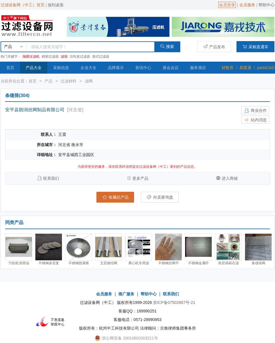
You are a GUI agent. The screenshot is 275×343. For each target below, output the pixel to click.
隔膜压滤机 (31, 56)
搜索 (167, 46)
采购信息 (61, 67)
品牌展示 (116, 67)
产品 (48, 81)
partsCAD (265, 67)
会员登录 (227, 5)
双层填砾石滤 (228, 263)
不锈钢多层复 (49, 263)
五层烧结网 (108, 263)
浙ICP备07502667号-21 (174, 302)
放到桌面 (56, 5)
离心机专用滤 (138, 263)
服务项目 (198, 67)
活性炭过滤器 (80, 56)
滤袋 (64, 56)
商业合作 (255, 110)
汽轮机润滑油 (19, 263)
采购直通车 (255, 46)
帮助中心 (266, 5)
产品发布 (214, 46)
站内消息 (255, 120)
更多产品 (140, 178)
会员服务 (247, 5)
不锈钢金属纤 (198, 263)
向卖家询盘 (159, 197)
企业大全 (88, 67)
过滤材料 (68, 81)
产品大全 (34, 67)
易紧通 (245, 67)
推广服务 (126, 294)
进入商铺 (230, 178)
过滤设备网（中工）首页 (23, 5)
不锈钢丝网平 (168, 263)
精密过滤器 (50, 56)
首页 (10, 67)
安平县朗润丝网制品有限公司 (34, 109)
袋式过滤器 (100, 56)
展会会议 (171, 67)
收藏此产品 (115, 197)
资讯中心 (143, 67)
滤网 (89, 81)
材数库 (228, 67)
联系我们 (51, 178)
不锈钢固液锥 (78, 263)
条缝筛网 (258, 263)
